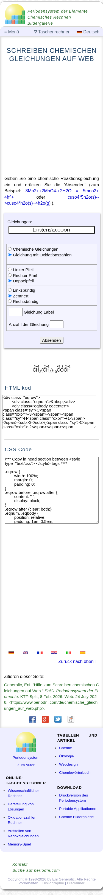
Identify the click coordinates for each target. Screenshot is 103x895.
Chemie (65, 748)
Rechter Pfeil (25, 275)
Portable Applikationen (77, 809)
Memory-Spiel (19, 844)
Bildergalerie (40, 23)
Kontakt (20, 864)
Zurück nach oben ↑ (77, 661)
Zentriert (21, 296)
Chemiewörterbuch (74, 773)
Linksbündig (24, 290)
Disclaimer (75, 883)
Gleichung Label (38, 312)
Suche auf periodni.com (36, 870)
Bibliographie (53, 883)
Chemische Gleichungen (35, 249)
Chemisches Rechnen (49, 17)
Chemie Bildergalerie (76, 817)
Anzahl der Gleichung (29, 324)
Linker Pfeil (23, 269)
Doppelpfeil (23, 281)
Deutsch (88, 32)
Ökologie (66, 756)
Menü (11, 32)
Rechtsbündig (25, 301)
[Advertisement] (51, 119)
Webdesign (68, 764)
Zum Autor (26, 765)
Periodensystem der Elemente (57, 11)
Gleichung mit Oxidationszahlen (42, 255)
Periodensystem (26, 757)
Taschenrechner (51, 32)
